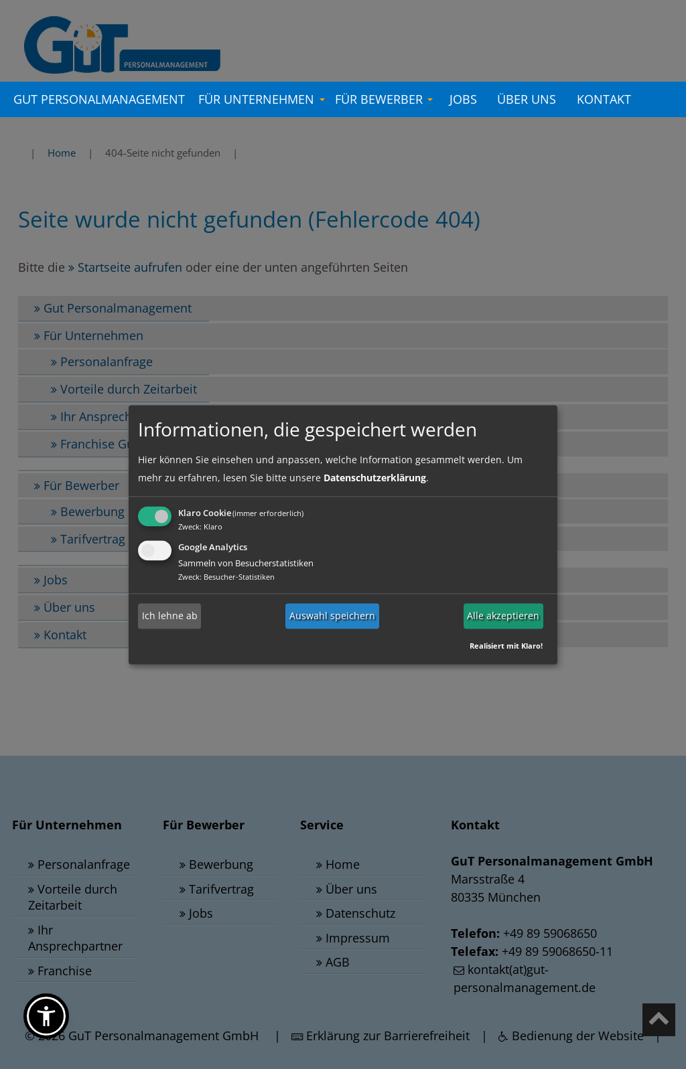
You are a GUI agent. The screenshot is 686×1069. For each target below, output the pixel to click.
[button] (46, 1016)
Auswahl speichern (332, 616)
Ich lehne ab (170, 616)
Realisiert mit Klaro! (506, 646)
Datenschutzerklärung (375, 477)
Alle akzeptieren (503, 616)
